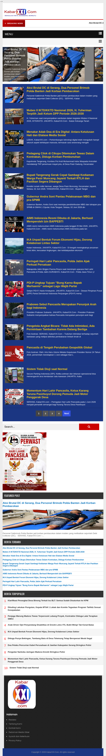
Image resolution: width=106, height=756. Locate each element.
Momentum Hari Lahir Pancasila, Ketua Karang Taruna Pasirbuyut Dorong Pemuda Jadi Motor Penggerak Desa (58, 394)
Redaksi (12, 719)
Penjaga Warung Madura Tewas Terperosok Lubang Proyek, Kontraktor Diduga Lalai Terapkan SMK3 (52, 617)
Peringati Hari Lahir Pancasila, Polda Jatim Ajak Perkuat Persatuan (32, 581)
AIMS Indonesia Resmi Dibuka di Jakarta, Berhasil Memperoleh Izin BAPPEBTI (60, 220)
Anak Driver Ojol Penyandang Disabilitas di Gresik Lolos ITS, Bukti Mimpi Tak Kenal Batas (51, 625)
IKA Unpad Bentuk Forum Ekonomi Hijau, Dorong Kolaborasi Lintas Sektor (59, 241)
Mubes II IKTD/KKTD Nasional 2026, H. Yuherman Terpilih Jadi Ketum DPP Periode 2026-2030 (59, 112)
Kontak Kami (15, 728)
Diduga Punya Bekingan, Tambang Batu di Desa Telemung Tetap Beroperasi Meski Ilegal (50, 638)
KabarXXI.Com (52, 752)
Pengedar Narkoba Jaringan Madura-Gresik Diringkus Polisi (36, 652)
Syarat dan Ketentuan (19, 736)
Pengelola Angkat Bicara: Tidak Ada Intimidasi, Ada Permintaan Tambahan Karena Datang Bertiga (61, 327)
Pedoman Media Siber (19, 732)
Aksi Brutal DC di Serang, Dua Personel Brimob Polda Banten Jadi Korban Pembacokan (15, 57)
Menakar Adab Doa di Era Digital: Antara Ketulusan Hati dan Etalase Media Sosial (60, 133)
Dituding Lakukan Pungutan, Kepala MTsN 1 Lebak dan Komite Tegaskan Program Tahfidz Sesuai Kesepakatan (54, 608)
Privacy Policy (15, 740)
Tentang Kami (15, 724)
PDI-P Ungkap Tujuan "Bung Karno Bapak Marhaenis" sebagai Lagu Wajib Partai (54, 284)
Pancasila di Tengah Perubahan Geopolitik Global (59, 347)
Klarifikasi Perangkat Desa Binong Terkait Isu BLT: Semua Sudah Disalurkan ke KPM (48, 600)
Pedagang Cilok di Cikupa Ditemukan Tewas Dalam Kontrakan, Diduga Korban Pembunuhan (60, 155)
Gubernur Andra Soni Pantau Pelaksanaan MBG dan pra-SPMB (30, 570)
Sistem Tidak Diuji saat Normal (47, 369)
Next (66, 413)
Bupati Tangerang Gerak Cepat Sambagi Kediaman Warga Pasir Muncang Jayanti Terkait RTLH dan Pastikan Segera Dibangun (60, 178)
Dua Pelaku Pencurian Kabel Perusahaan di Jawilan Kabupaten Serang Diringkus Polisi (49, 645)
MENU (9, 34)
